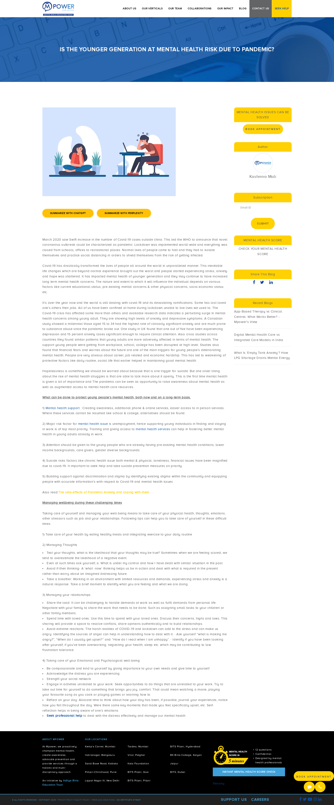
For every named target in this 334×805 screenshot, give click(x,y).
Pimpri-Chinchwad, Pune (101, 772)
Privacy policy (65, 800)
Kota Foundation (138, 763)
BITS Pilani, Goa (138, 772)
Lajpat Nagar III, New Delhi (102, 780)
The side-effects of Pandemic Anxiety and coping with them (103, 492)
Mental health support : (63, 408)
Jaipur (174, 763)
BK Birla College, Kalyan (186, 755)
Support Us (234, 799)
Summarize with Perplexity (124, 213)
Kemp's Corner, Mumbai (100, 746)
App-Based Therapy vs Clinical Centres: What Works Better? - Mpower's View (258, 317)
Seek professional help (64, 715)
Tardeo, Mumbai (138, 746)
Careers (260, 799)
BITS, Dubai (177, 772)
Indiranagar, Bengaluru (100, 755)
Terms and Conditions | (104, 800)
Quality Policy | (82, 800)
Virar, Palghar (136, 755)
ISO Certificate (124, 800)
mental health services (153, 429)
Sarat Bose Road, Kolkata (101, 763)
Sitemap (137, 800)
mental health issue (93, 423)
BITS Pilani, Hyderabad (185, 746)
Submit (263, 223)
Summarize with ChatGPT (68, 213)
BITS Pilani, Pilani (139, 780)
